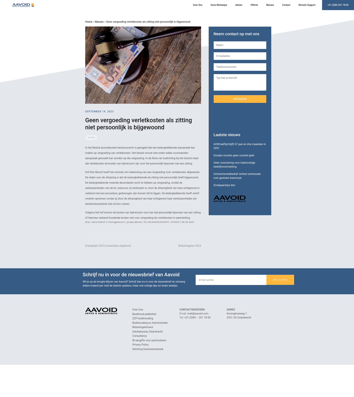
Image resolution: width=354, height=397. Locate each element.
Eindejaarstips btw (224, 185)
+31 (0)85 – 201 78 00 (197, 317)
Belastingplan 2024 (189, 245)
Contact (286, 5)
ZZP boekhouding (142, 318)
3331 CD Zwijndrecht (239, 317)
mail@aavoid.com (198, 313)
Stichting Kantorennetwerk (148, 349)
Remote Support (307, 5)
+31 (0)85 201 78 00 (338, 5)
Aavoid (91, 137)
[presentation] (239, 117)
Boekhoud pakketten (144, 314)
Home (88, 21)
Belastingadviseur (142, 327)
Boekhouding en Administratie (150, 322)
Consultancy (139, 335)
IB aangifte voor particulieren (149, 340)
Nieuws (270, 5)
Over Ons (197, 5)
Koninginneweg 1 (237, 313)
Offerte (254, 5)
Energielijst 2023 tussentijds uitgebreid (108, 245)
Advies (238, 5)
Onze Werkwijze (219, 5)
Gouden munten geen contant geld (234, 155)
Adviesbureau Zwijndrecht (147, 331)
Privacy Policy (140, 344)
